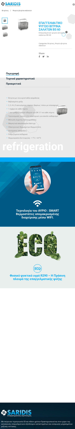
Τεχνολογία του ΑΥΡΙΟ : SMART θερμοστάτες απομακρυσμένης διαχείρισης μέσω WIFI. (37, 214)
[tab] (12, 74)
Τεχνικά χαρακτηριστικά (20, 78)
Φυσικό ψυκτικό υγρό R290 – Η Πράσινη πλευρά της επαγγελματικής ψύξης (37, 277)
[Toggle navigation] (73, 4)
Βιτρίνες (5, 11)
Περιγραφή (12, 73)
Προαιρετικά (13, 83)
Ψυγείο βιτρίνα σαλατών (22, 11)
